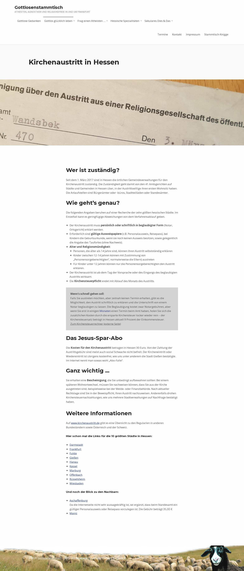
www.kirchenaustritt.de (85, 423)
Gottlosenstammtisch (39, 7)
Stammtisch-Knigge (216, 34)
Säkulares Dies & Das (157, 21)
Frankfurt (75, 449)
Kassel (73, 466)
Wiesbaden (76, 483)
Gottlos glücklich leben (58, 21)
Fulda (73, 453)
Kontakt (177, 34)
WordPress (94, 558)
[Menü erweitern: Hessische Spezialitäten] (141, 21)
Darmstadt (76, 445)
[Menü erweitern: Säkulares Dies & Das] (172, 21)
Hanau (74, 462)
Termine (162, 34)
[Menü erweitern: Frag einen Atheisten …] (107, 21)
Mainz (73, 513)
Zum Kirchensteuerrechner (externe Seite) (95, 324)
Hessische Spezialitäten (124, 21)
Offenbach (76, 475)
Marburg (75, 470)
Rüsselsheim (77, 479)
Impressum (193, 34)
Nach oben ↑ (120, 558)
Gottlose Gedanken (29, 21)
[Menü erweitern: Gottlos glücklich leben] (74, 21)
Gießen (74, 457)
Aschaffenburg (79, 500)
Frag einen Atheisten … (91, 21)
